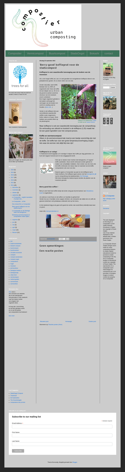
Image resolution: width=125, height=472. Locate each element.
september (15, 195)
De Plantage (84, 176)
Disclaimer (106, 208)
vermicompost (14, 277)
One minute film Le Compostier (21, 204)
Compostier (15, 53)
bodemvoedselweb (15, 243)
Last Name (15, 441)
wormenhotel (14, 281)
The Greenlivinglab (15, 400)
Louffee (94, 120)
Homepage (68, 321)
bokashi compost (15, 246)
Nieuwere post (44, 321)
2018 (12, 175)
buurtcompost (14, 248)
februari (14, 232)
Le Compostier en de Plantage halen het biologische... (21, 211)
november (15, 190)
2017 (12, 177)
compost (12, 255)
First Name (15, 432)
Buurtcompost (57, 53)
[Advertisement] (68, 310)
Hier (10, 292)
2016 (12, 180)
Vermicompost (35, 53)
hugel (12, 264)
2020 (12, 170)
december (15, 187)
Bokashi (94, 53)
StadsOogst (77, 53)
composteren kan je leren (17, 402)
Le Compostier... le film (18, 201)
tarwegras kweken (15, 270)
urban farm (13, 275)
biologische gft (91, 174)
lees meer (12, 316)
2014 (12, 185)
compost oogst (14, 259)
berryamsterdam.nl (52, 211)
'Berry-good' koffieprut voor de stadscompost (21, 207)
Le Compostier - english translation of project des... (22, 198)
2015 (12, 182)
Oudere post (92, 321)
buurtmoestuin (14, 250)
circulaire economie (16, 252)
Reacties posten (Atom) (55, 324)
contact (108, 53)
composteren (14, 261)
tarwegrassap (14, 272)
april (13, 227)
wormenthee (14, 284)
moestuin (13, 266)
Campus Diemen (90, 122)
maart (14, 230)
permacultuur (14, 268)
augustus (15, 219)
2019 (12, 172)
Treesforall (13, 395)
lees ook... (49, 107)
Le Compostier (109, 196)
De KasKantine (14, 398)
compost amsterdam (16, 257)
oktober (14, 192)
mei (13, 225)
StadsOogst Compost (16, 393)
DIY (11, 241)
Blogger (75, 462)
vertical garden (14, 279)
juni (13, 222)
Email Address (17, 423)
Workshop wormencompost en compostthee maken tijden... (21, 215)
